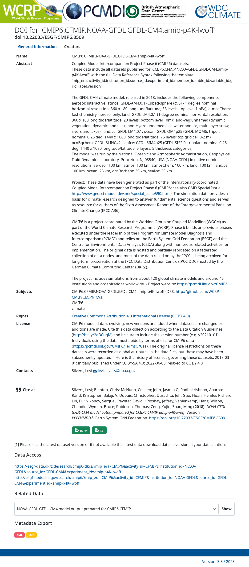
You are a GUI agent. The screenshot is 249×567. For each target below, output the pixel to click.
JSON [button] (31, 535)
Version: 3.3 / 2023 (218, 561)
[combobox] (17, 509)
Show (226, 508)
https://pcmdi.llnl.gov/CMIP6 (202, 284)
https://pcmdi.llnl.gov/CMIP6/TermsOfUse (110, 346)
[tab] (37, 46)
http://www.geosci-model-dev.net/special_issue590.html (121, 193)
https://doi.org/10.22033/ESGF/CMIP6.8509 (187, 418)
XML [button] (19, 535)
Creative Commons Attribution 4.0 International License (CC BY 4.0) (131, 316)
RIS (99, 430)
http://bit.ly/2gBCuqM (92, 334)
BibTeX (81, 430)
